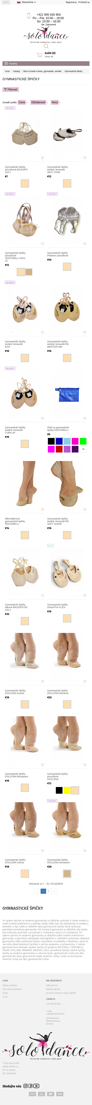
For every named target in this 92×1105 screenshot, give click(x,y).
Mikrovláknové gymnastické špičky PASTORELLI (15, 521)
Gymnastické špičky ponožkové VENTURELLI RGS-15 (15, 257)
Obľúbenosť (38, 102)
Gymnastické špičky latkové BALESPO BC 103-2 (16, 607)
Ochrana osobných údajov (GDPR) (61, 993)
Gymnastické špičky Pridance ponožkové (57, 254)
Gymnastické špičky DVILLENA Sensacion (58, 861)
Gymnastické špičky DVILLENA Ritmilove (57, 692)
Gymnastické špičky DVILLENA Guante (15, 692)
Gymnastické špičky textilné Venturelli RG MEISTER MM (58, 344)
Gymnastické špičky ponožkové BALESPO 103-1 (16, 170)
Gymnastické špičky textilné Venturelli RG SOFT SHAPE (58, 521)
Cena (22, 102)
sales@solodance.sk (55, 1014)
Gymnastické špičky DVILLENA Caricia (15, 861)
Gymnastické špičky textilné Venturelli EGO (15, 344)
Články (5, 993)
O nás (4, 997)
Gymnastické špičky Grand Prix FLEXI (57, 606)
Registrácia (71, 2)
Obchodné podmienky (12, 989)
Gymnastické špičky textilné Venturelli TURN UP (15, 430)
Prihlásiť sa (84, 2)
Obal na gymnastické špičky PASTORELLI (58, 428)
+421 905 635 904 (49, 14)
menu (6, 2)
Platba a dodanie (9, 985)
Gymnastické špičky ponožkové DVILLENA (57, 776)
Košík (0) (50, 53)
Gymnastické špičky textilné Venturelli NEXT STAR (57, 170)
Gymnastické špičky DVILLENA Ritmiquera (16, 775)
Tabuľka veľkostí (53, 989)
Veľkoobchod (52, 985)
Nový (55, 102)
